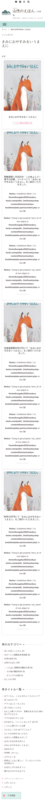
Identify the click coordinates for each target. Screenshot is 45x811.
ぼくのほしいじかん (12, 651)
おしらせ (8, 679)
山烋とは (8, 787)
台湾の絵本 (9, 659)
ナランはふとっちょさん (14, 704)
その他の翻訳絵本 (14, 671)
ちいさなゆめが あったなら (16, 734)
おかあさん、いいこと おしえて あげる (21, 722)
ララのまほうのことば (13, 718)
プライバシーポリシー (13, 779)
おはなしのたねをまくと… (15, 767)
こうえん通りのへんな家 (14, 726)
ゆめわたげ (9, 749)
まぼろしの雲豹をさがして (15, 737)
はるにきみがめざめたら (14, 741)
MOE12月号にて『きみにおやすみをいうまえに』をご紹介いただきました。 (22, 517)
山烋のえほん (24, 11)
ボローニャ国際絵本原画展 (15, 655)
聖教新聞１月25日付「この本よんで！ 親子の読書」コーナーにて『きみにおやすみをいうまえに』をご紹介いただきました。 (22, 181)
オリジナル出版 (13, 675)
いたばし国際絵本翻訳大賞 (22, 123)
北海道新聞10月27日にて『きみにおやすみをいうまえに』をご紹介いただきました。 (22, 350)
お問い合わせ (10, 783)
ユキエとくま (10, 757)
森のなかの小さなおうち (14, 771)
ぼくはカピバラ (11, 700)
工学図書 (11, 795)
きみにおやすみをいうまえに (23, 117)
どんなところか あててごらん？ (18, 730)
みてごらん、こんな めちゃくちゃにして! (22, 696)
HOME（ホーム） (12, 753)
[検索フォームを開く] (28, 2)
